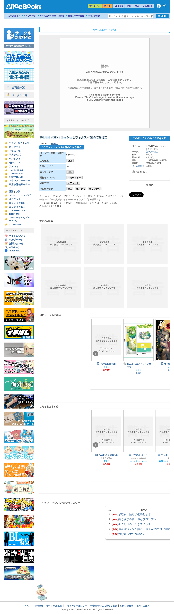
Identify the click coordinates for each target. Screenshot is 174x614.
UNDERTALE (16, 173)
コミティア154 (17, 207)
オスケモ (80, 188)
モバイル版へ (143, 605)
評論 (11, 191)
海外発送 (52, 16)
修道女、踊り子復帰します (134, 514)
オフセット (73, 183)
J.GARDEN (15, 224)
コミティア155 (17, 203)
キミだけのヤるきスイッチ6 (135, 524)
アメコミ (13, 166)
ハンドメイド (16, 158)
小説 (17, 191)
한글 (137, 6)
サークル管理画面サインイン (19, 46)
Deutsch (147, 6)
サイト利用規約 (54, 605)
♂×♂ (70, 172)
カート (107, 6)
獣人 (20, 143)
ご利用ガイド (14, 16)
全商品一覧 (16, 87)
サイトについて (17, 235)
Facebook (14, 250)
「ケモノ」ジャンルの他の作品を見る (61, 147)
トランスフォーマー (19, 180)
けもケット (15, 199)
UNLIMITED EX (17, 210)
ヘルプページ (30, 16)
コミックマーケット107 (20, 195)
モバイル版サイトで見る (105, 29)
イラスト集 (15, 151)
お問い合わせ (94, 16)
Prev (95, 353)
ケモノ (12, 143)
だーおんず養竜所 (138, 458)
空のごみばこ (152, 151)
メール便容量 (138, 166)
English (119, 6)
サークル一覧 (17, 95)
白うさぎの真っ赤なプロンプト (137, 519)
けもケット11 (74, 177)
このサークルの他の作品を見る (149, 138)
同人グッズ (15, 155)
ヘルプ (28, 605)
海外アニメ (15, 162)
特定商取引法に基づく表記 (103, 605)
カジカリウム (106, 458)
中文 (129, 6)
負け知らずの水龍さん (131, 533)
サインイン (94, 6)
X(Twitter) (14, 247)
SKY (70, 160)
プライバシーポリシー (76, 605)
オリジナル (15, 147)
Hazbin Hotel (16, 170)
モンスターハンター (138, 461)
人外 (27, 143)
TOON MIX (14, 214)
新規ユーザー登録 (76, 16)
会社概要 (38, 605)
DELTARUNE (16, 177)
